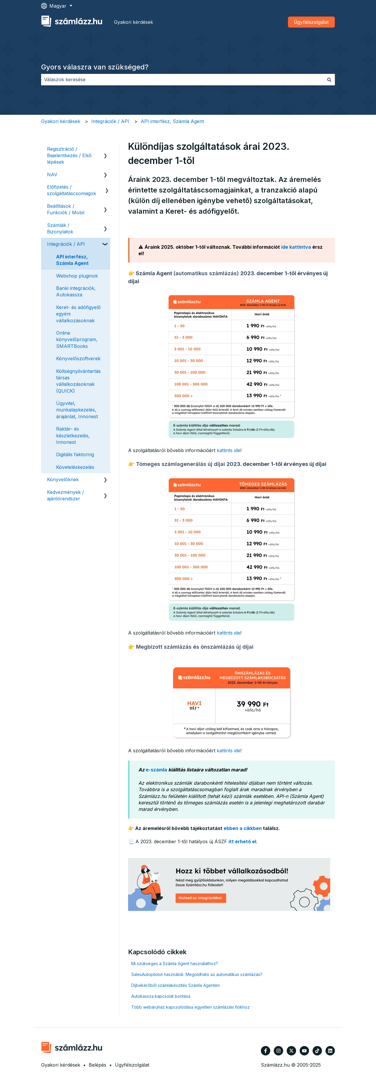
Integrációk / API (110, 121)
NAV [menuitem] (52, 174)
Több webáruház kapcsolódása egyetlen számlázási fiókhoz (190, 1007)
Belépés (97, 1065)
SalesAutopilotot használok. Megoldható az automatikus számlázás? (196, 974)
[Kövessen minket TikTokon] (317, 1050)
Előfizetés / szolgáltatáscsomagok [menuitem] (71, 190)
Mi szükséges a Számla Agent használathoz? (174, 963)
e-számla (156, 770)
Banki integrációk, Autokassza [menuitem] (76, 291)
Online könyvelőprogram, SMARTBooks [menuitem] (77, 339)
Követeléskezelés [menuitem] (75, 467)
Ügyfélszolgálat (311, 22)
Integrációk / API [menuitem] (66, 244)
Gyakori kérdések (133, 22)
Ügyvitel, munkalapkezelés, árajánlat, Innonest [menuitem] (77, 409)
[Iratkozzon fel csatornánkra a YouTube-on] (304, 1050)
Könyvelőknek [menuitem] (63, 479)
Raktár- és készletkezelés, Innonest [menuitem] (73, 435)
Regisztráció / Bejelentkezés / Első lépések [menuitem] (69, 155)
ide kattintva (296, 247)
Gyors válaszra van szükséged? (95, 67)
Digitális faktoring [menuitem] (75, 454)
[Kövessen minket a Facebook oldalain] (265, 1050)
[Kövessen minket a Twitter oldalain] (291, 1050)
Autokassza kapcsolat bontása (160, 996)
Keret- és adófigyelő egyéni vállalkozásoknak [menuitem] (78, 313)
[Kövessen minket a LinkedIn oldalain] (330, 1050)
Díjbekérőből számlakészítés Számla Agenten (175, 985)
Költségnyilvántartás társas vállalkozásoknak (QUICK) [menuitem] (78, 381)
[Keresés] (329, 79)
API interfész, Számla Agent (172, 121)
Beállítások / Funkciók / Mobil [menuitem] (65, 209)
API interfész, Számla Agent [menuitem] (72, 260)
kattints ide (228, 450)
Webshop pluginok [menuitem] (77, 276)
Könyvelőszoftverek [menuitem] (78, 358)
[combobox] (182, 79)
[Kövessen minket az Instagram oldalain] (278, 1050)
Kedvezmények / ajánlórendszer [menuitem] (65, 495)
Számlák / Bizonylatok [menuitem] (60, 228)
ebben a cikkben (243, 828)
